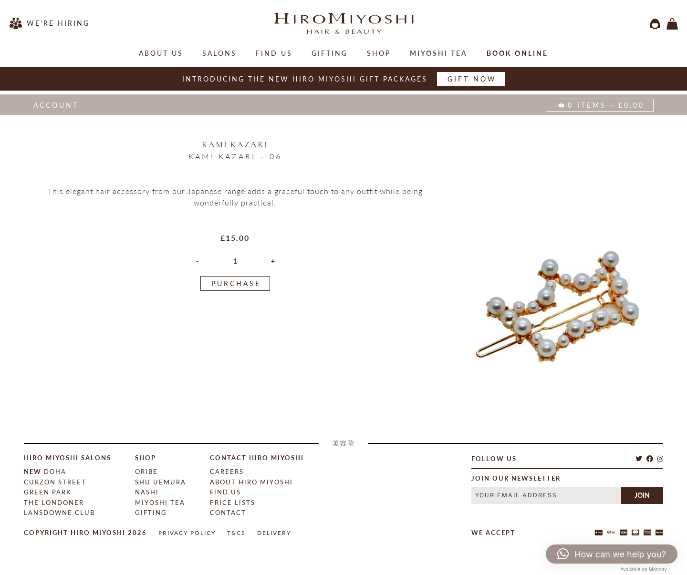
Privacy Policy (187, 532)
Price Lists (232, 502)
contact (228, 512)
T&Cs (236, 532)
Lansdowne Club (59, 512)
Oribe (146, 471)
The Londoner (54, 502)
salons (219, 53)
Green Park (48, 492)
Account (56, 105)
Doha (45, 471)
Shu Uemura (160, 482)
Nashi (147, 492)
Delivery (274, 532)
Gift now (472, 79)
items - (672, 24)
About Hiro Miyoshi (251, 482)
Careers (227, 471)
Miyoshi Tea (439, 53)
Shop (379, 53)
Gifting (330, 53)
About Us (161, 53)
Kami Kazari (235, 144)
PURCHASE (236, 283)
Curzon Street (55, 482)
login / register (655, 24)
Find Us (274, 53)
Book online (517, 53)
